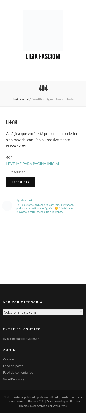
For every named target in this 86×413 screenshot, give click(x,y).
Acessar (8, 359)
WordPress (60, 405)
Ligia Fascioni (43, 57)
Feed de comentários (18, 372)
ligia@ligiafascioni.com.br (21, 338)
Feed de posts (13, 366)
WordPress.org (13, 379)
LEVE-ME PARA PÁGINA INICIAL (33, 163)
